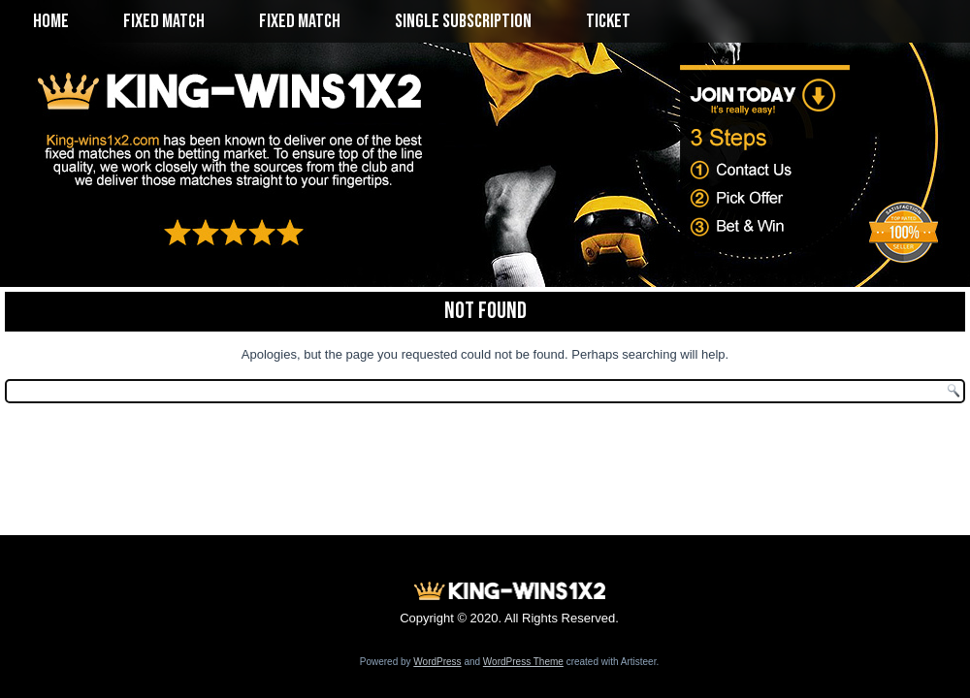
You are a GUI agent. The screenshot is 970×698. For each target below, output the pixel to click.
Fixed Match (164, 21)
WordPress (437, 661)
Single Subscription (463, 21)
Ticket (608, 21)
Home (51, 21)
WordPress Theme (523, 661)
